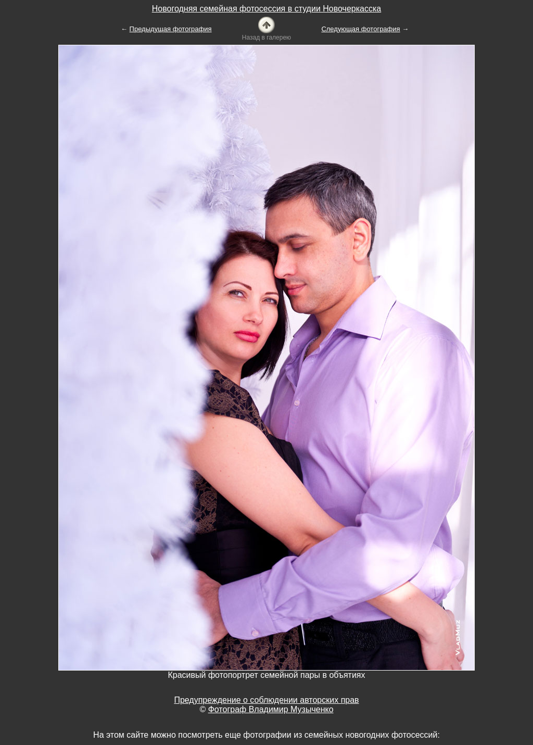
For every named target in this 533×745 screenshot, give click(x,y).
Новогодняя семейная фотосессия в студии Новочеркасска (266, 8)
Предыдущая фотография (171, 29)
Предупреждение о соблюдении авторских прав (266, 700)
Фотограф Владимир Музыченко (271, 709)
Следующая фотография (360, 29)
